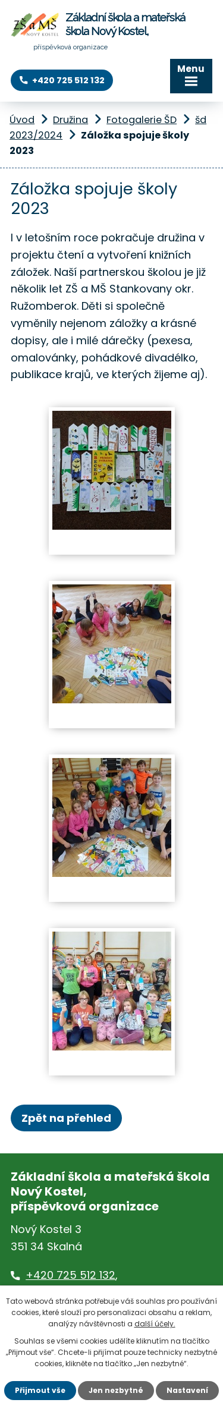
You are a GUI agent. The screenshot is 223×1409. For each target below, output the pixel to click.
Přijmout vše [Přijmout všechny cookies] (40, 1390)
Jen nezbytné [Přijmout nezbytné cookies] (116, 1390)
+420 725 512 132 (70, 1275)
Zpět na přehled (66, 1118)
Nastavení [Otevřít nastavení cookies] (187, 1390)
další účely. (154, 1324)
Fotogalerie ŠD (141, 120)
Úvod (22, 120)
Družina (70, 120)
